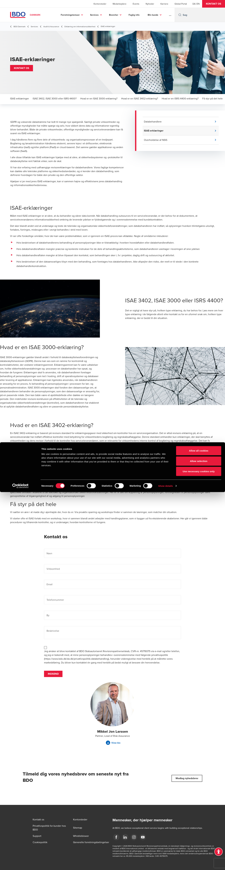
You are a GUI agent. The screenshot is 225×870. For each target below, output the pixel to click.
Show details (165, 863)
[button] (213, 4)
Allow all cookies (198, 828)
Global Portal (181, 3)
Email (50, 584)
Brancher (113, 14)
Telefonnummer (55, 600)
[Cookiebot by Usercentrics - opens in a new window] (20, 863)
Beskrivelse (53, 631)
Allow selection (198, 839)
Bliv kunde (153, 14)
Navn (49, 553)
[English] (198, 4)
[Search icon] (179, 14)
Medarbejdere (119, 3)
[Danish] (193, 4)
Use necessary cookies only (199, 849)
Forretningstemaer (70, 14)
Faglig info (134, 14)
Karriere (164, 3)
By (48, 615)
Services (94, 14)
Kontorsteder (100, 3)
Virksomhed (53, 569)
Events (136, 3)
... (170, 15)
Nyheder (150, 3)
